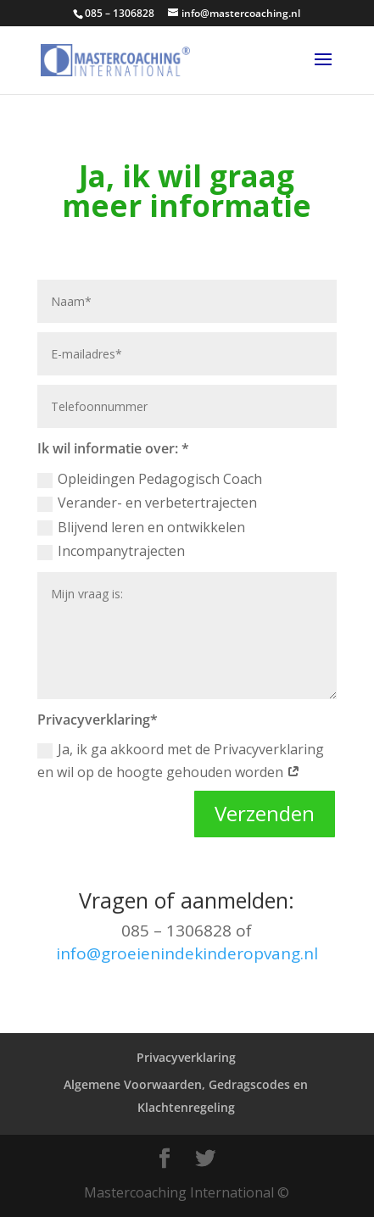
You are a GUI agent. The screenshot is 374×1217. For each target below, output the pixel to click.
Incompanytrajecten (111, 551)
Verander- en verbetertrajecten (147, 502)
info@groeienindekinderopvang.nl (187, 953)
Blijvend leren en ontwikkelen (141, 527)
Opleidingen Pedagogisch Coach (149, 479)
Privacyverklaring (186, 1057)
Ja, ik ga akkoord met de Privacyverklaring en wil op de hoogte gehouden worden (180, 760)
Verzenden (265, 813)
